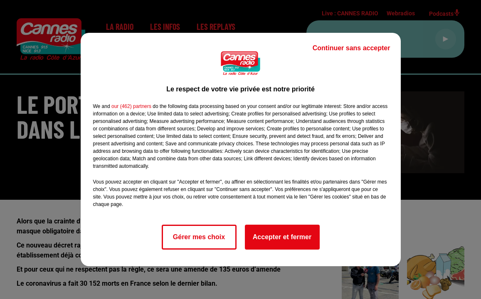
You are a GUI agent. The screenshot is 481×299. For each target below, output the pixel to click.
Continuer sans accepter (351, 47)
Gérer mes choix (199, 236)
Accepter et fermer (282, 236)
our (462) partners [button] (131, 106)
